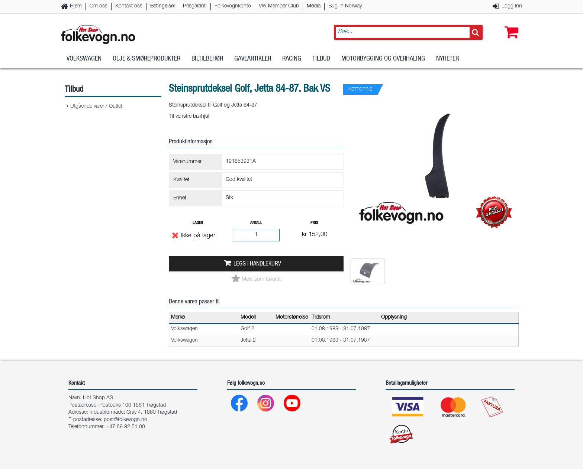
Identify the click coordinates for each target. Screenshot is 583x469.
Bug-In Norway (345, 6)
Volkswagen (84, 59)
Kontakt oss (128, 6)
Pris (314, 223)
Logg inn (512, 6)
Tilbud (321, 59)
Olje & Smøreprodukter (146, 59)
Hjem (76, 6)
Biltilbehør (207, 59)
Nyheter (447, 59)
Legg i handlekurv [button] (257, 264)
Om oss (98, 6)
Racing (291, 59)
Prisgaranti (195, 6)
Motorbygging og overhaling (383, 59)
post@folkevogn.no (125, 420)
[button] (509, 25)
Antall (256, 223)
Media (314, 6)
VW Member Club (279, 6)
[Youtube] (292, 405)
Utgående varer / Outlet (96, 106)
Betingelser (162, 6)
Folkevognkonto (233, 6)
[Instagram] (266, 405)
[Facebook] (239, 405)
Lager (198, 223)
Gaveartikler (252, 59)
